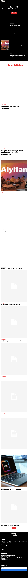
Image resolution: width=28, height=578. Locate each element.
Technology (3, 192)
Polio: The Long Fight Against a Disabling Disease (10, 525)
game (2, 229)
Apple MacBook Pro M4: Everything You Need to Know (11, 489)
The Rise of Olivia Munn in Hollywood (15, 25)
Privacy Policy (10, 571)
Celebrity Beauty (12, 33)
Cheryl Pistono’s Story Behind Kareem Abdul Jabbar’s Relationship (18, 35)
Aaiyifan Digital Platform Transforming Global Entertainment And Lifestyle (17, 45)
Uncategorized (3, 303)
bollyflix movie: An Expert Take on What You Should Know (11, 268)
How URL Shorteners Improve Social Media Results (10, 304)
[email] (14, 568)
